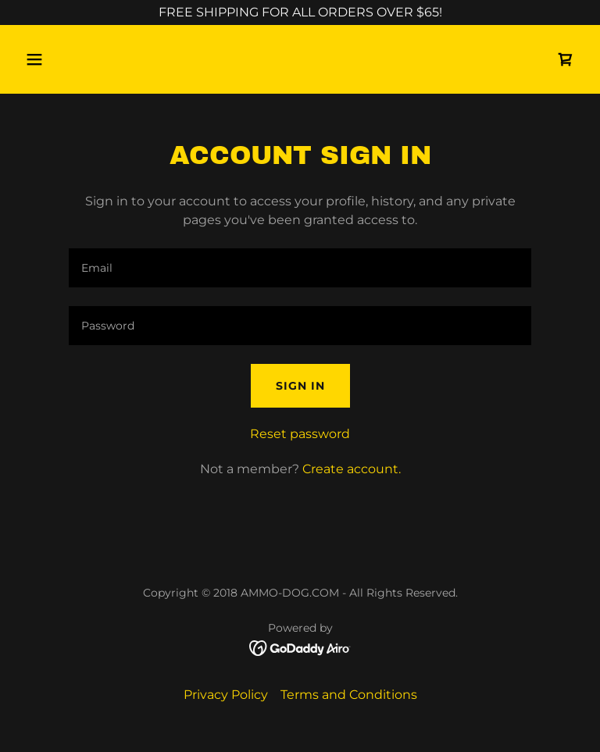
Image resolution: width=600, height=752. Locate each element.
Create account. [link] (351, 469)
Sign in (300, 386)
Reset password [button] (300, 433)
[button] (83, 59)
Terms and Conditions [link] (348, 694)
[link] (565, 59)
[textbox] (300, 267)
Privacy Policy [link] (226, 694)
